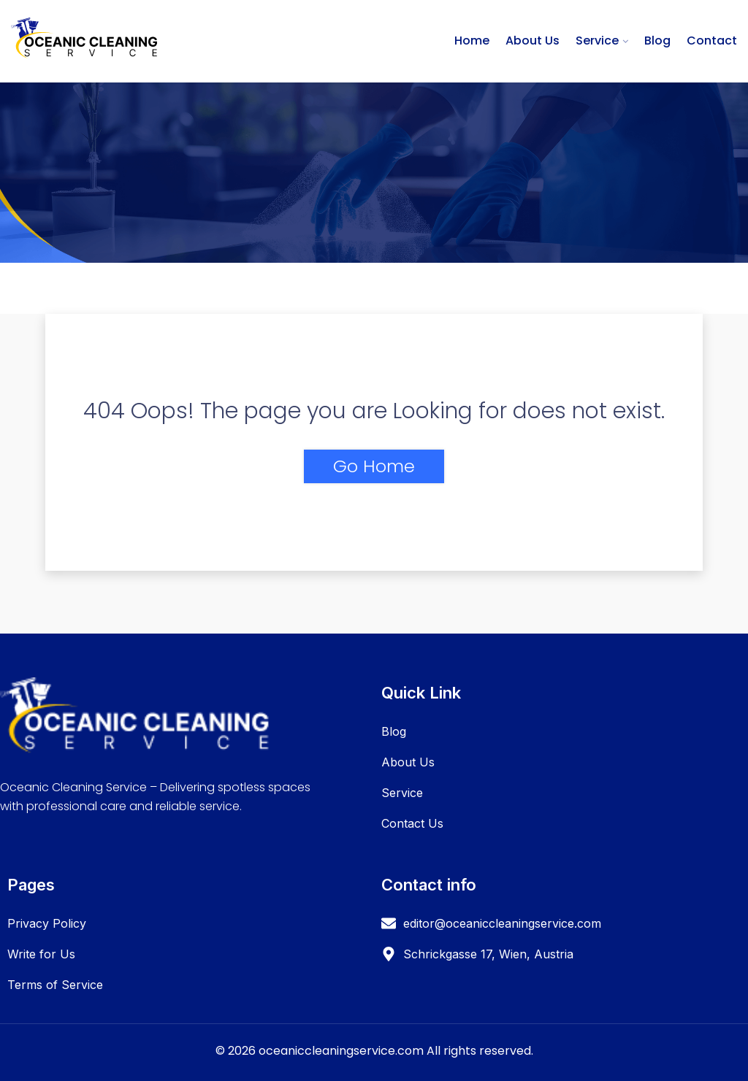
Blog (657, 40)
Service (597, 40)
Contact (712, 40)
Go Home (374, 466)
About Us (532, 40)
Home (471, 40)
